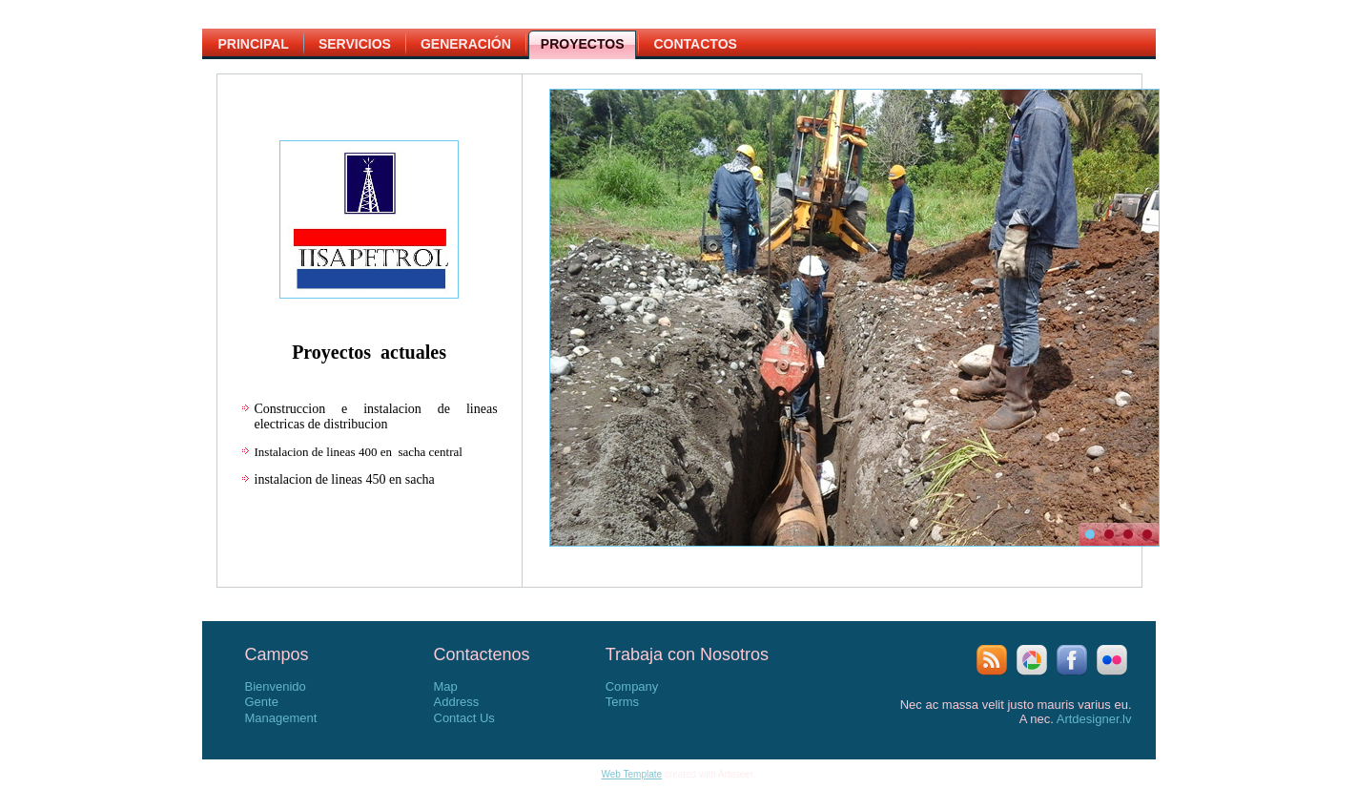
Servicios (355, 44)
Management (281, 718)
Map (446, 686)
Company (632, 686)
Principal (253, 44)
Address (457, 702)
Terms (622, 702)
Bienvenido (275, 686)
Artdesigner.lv (1094, 719)
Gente (261, 702)
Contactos (694, 44)
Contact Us (464, 718)
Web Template (632, 774)
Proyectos (583, 44)
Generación (466, 44)
